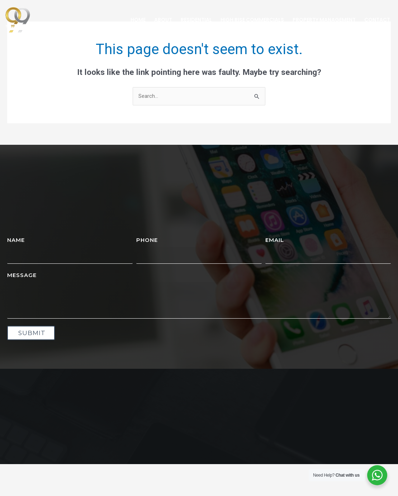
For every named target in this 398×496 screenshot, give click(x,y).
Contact (377, 19)
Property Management (324, 19)
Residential (196, 19)
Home (138, 19)
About (163, 19)
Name (16, 240)
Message (22, 275)
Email (274, 240)
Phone (147, 240)
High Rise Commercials (252, 19)
